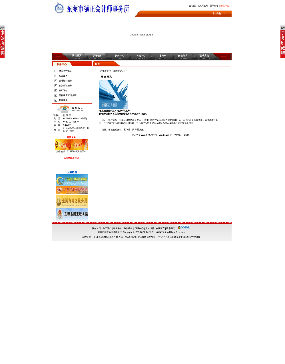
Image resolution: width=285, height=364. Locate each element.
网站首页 (96, 228)
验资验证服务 (65, 85)
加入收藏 (203, 5)
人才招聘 (149, 228)
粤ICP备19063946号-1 (156, 232)
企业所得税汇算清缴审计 (112, 71)
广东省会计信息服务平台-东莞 (108, 237)
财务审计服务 (65, 71)
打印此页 (175, 135)
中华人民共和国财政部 (168, 237)
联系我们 (170, 228)
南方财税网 (130, 237)
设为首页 (193, 5)
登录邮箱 (214, 5)
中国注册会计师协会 (190, 237)
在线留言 (160, 228)
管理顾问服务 (65, 80)
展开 (2, 27)
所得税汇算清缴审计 (69, 95)
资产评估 (63, 90)
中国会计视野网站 (146, 237)
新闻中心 (117, 228)
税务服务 (63, 75)
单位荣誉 (128, 228)
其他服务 (63, 100)
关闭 (187, 135)
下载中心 (139, 228)
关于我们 (107, 228)
